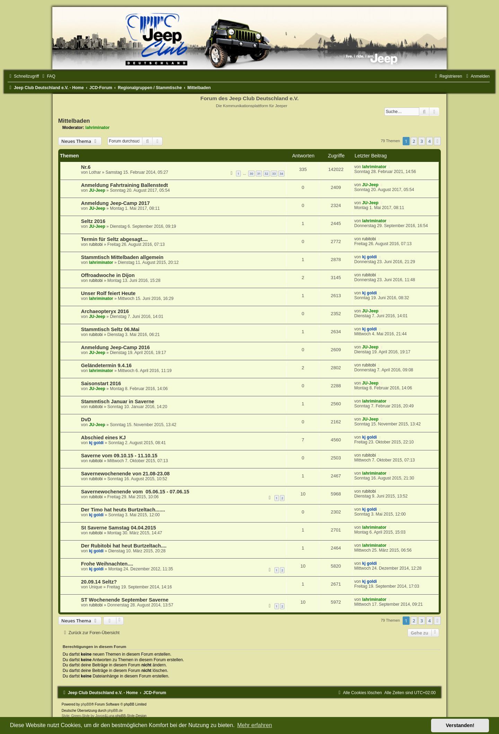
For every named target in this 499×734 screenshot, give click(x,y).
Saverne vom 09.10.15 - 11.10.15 (119, 455)
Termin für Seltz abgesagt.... (114, 239)
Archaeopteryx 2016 (105, 311)
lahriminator (97, 127)
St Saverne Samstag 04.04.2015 (118, 527)
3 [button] (421, 141)
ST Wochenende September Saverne (124, 600)
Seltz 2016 (93, 221)
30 (251, 173)
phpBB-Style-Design (131, 716)
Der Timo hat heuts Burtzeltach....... (123, 509)
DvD (86, 419)
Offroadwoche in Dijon (108, 275)
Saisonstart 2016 (101, 383)
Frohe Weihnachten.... (107, 564)
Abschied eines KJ (103, 437)
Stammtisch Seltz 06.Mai (110, 329)
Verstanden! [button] (460, 725)
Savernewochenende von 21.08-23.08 (125, 473)
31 (259, 173)
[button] (437, 141)
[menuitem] (48, 76)
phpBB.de (115, 711)
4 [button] (429, 141)
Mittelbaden (74, 121)
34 (281, 173)
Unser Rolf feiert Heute (108, 293)
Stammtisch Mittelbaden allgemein (122, 257)
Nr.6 (85, 167)
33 (273, 173)
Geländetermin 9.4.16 (106, 365)
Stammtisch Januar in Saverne (117, 401)
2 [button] (414, 141)
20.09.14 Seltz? (99, 582)
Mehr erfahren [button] (254, 725)
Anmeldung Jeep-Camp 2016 (115, 347)
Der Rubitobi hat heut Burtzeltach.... (124, 546)
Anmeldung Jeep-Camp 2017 (115, 203)
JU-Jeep (97, 190)
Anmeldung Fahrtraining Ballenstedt (124, 185)
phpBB (86, 704)
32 (266, 173)
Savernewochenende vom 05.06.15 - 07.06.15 (135, 491)
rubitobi (96, 244)
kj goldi (369, 256)
